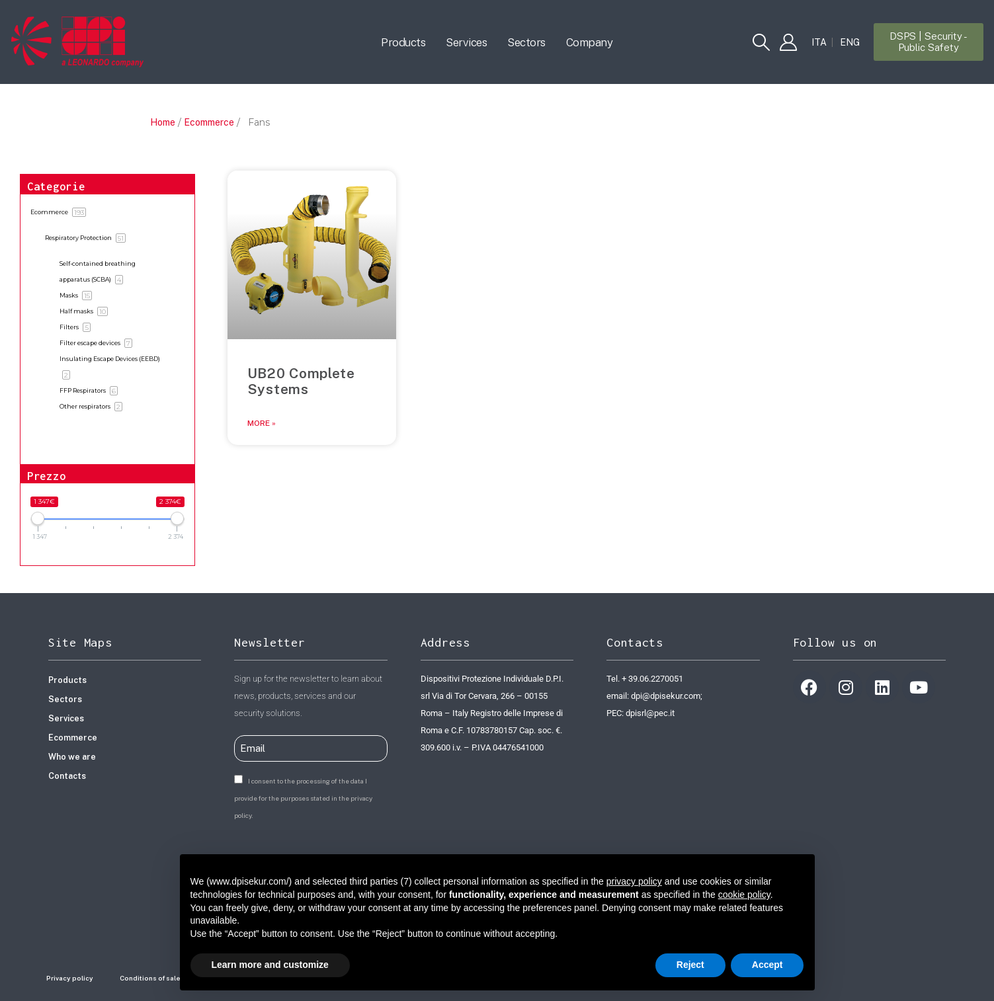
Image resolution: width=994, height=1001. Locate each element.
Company (589, 42)
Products (403, 42)
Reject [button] (690, 964)
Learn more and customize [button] (270, 964)
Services (466, 42)
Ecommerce (209, 122)
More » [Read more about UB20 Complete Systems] (261, 423)
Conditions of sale (150, 978)
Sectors (526, 42)
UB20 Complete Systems (301, 381)
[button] (761, 42)
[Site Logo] (77, 42)
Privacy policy (69, 978)
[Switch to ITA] (819, 42)
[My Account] (788, 42)
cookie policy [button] (744, 894)
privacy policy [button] (634, 881)
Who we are (72, 757)
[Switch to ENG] (849, 42)
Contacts (67, 776)
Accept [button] (767, 964)
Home (162, 122)
